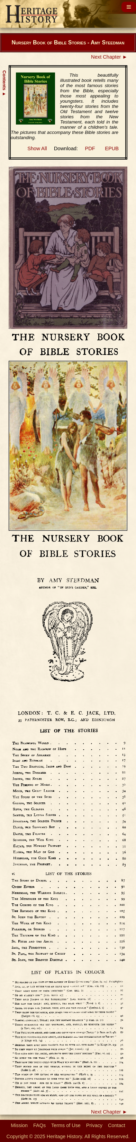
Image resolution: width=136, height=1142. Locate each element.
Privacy (94, 1125)
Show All (37, 148)
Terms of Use (66, 1125)
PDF (90, 148)
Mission (19, 1125)
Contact (116, 1125)
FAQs (39, 1125)
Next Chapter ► (109, 57)
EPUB (112, 148)
